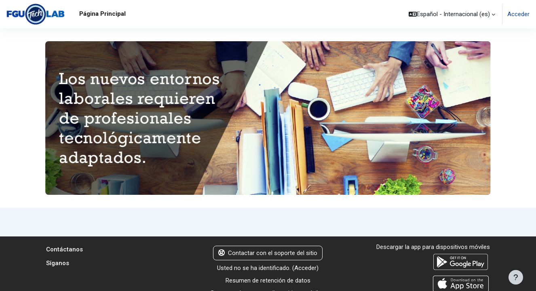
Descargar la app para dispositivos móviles (433, 247)
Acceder (518, 14)
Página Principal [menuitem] (102, 13)
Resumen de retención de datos (268, 281)
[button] (451, 14)
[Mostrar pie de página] (516, 277)
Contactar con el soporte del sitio (267, 253)
